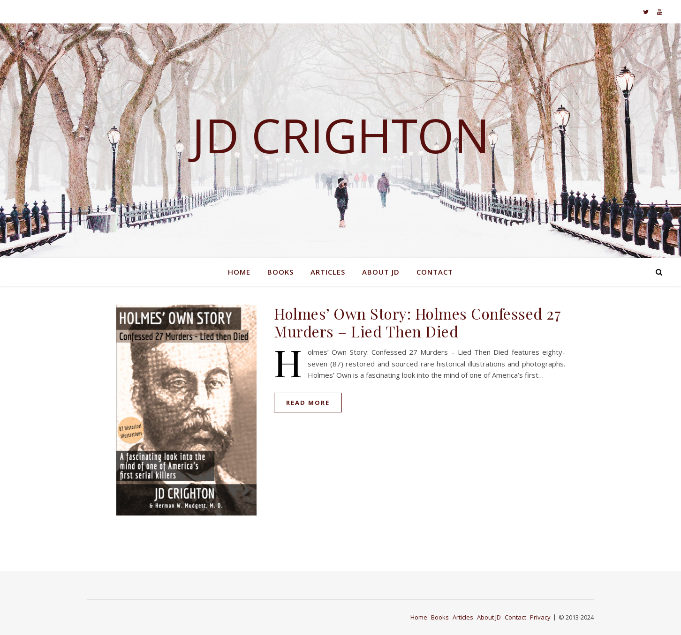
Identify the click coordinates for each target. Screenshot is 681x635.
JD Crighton (341, 135)
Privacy (540, 617)
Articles (327, 271)
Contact (434, 271)
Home (239, 271)
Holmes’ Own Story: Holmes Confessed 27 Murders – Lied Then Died (417, 322)
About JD (381, 271)
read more (308, 402)
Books (280, 271)
